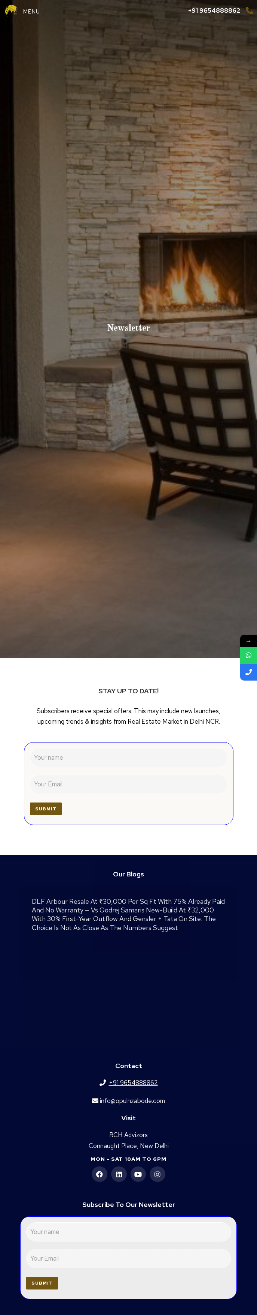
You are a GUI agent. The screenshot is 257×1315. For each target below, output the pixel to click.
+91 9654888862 (214, 10)
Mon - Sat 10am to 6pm (128, 1159)
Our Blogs (128, 874)
